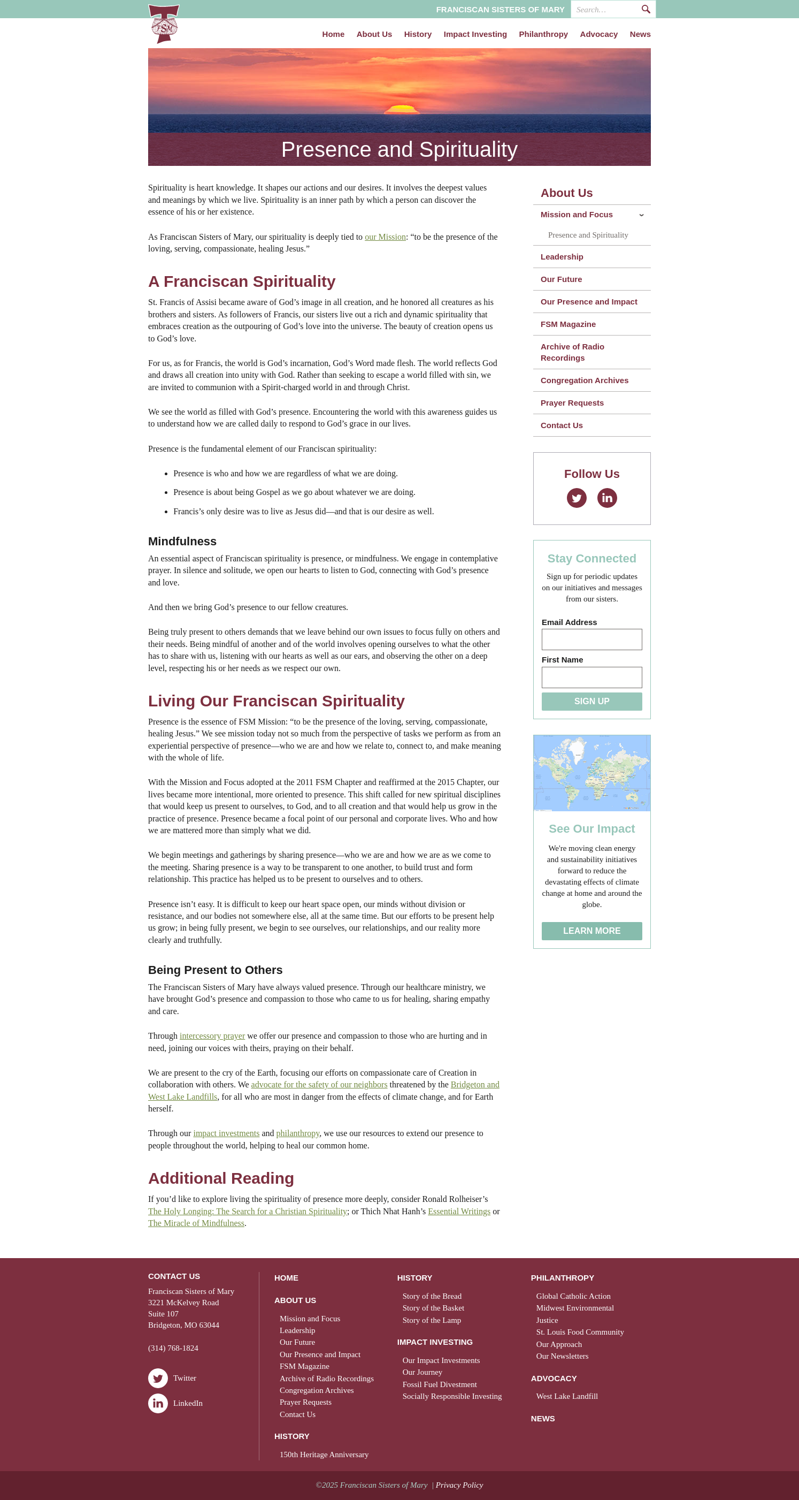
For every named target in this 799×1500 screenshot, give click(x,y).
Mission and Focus (577, 214)
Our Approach (559, 1344)
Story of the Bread (432, 1296)
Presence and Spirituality (588, 235)
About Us (375, 34)
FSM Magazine (568, 324)
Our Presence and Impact (589, 301)
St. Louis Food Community (580, 1332)
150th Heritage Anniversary (324, 1454)
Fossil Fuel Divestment (440, 1384)
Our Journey (423, 1372)
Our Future (561, 279)
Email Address (569, 622)
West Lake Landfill (567, 1396)
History (418, 34)
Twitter (577, 498)
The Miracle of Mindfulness (196, 1223)
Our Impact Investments (441, 1360)
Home (333, 34)
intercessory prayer (212, 1035)
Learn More (592, 930)
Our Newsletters (562, 1356)
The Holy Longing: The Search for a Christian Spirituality (247, 1211)
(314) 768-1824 (173, 1348)
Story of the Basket (433, 1308)
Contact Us (562, 425)
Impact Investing (475, 34)
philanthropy (298, 1133)
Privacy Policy (459, 1485)
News (640, 34)
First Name (562, 659)
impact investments (226, 1133)
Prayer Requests (572, 402)
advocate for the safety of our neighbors (319, 1084)
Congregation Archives (584, 380)
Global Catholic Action (573, 1296)
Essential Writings (459, 1211)
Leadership (562, 256)
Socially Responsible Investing (452, 1396)
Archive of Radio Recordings (572, 352)
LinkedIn (607, 498)
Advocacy (599, 34)
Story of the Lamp (432, 1320)
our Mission (385, 236)
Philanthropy (543, 34)
